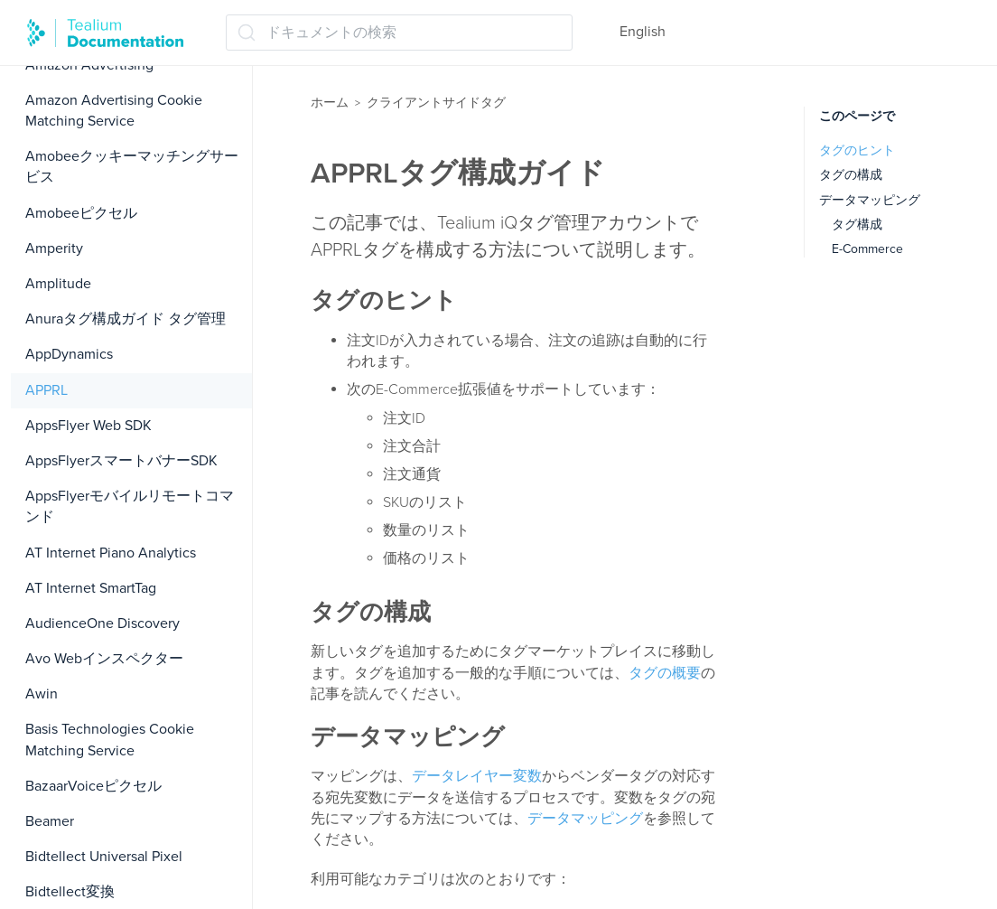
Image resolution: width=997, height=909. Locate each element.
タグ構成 (857, 224)
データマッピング (585, 819)
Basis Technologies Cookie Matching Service (109, 739)
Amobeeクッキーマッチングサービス (131, 166)
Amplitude (58, 284)
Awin (41, 694)
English (643, 32)
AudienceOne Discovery (102, 623)
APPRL (46, 390)
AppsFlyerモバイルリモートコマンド (129, 506)
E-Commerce (867, 249)
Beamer (49, 821)
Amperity (54, 248)
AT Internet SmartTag (90, 588)
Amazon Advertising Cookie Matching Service (113, 110)
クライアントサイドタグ (436, 102)
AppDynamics (69, 354)
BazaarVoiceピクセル (93, 786)
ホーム (330, 102)
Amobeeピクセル (81, 213)
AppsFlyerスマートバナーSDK (121, 461)
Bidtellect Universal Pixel (103, 857)
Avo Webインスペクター (104, 659)
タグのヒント (857, 150)
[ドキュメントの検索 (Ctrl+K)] (399, 32)
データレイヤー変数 (477, 776)
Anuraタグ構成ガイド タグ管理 (125, 319)
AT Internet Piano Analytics (110, 553)
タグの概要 (665, 673)
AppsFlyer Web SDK (88, 426)
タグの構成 (850, 175)
